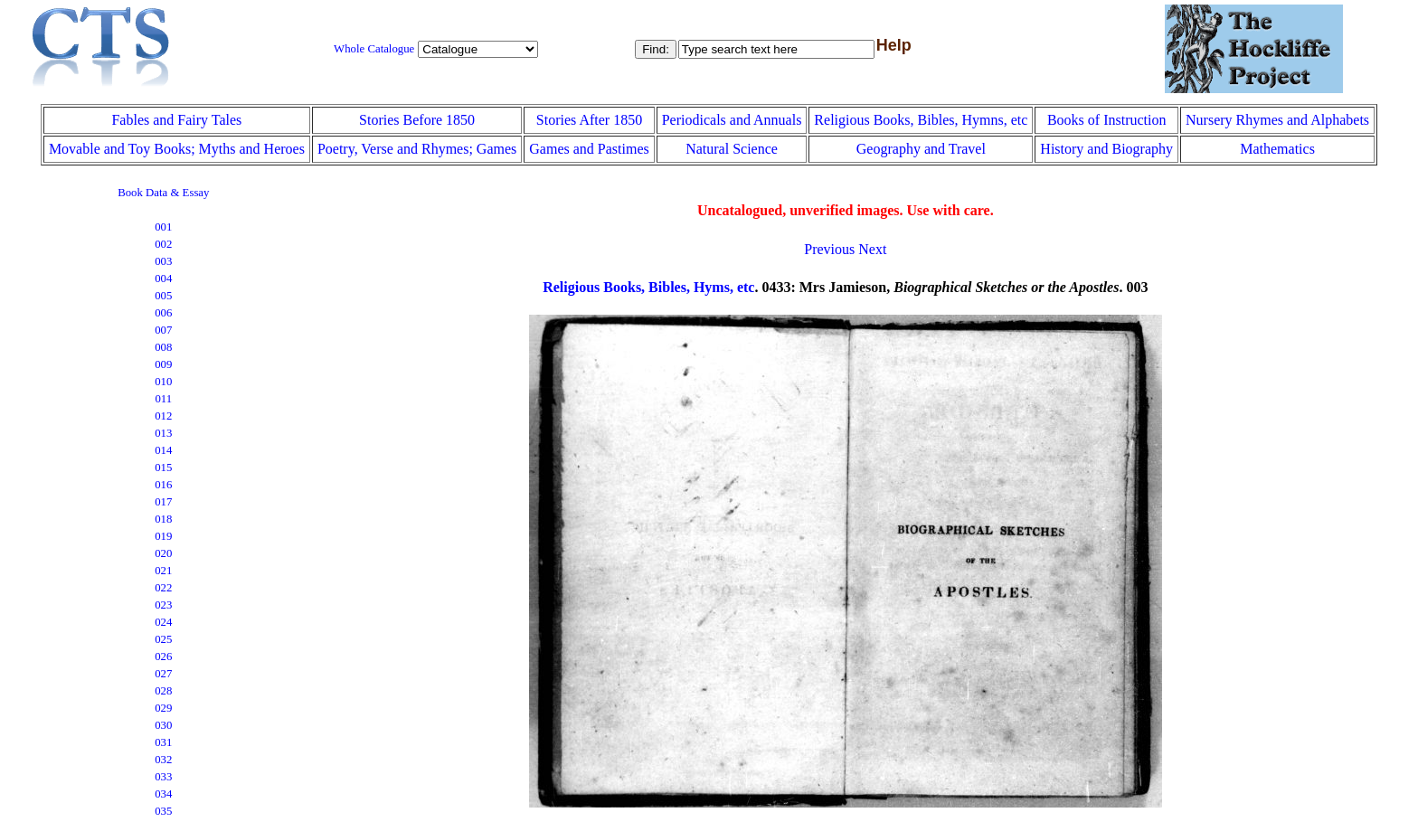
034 (163, 794)
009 (163, 364)
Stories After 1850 (589, 120)
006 (163, 313)
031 (163, 742)
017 (163, 502)
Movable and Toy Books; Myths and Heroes (177, 148)
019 (163, 536)
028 (163, 691)
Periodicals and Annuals (732, 120)
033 (163, 776)
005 (163, 295)
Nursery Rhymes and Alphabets (1277, 120)
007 (163, 330)
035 (163, 811)
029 (163, 708)
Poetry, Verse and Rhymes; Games (416, 148)
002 (163, 244)
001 (163, 227)
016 (163, 484)
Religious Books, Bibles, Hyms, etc (648, 287)
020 (163, 553)
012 (163, 416)
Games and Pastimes (588, 148)
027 (163, 673)
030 (163, 725)
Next (872, 249)
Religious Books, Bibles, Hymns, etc (920, 120)
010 (163, 381)
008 (163, 347)
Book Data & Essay (163, 192)
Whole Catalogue (374, 49)
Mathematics (1277, 148)
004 (163, 278)
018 (163, 519)
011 (163, 398)
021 (163, 570)
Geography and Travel (921, 148)
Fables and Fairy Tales (176, 120)
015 (163, 467)
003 (163, 261)
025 (163, 639)
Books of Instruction (1107, 120)
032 (163, 759)
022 (163, 587)
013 (163, 433)
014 (163, 450)
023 (163, 605)
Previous (829, 249)
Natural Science (731, 148)
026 (163, 656)
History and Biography (1106, 148)
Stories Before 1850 (417, 120)
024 (163, 622)
